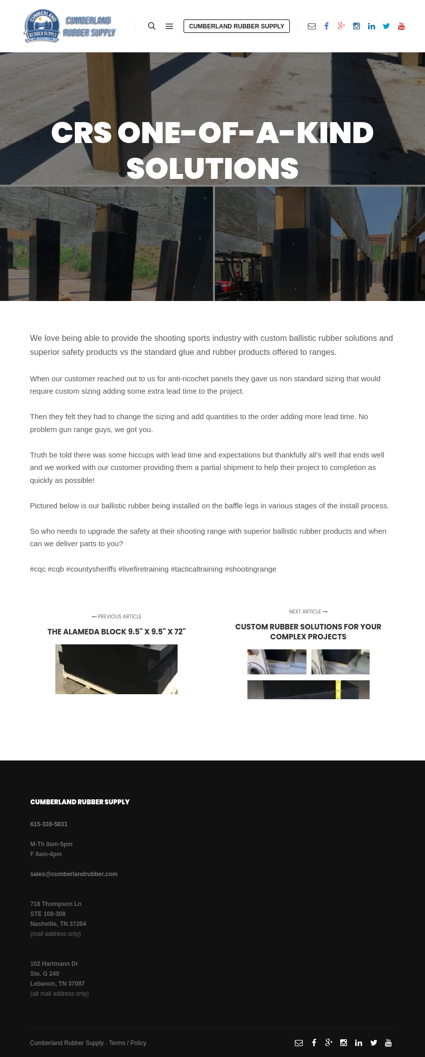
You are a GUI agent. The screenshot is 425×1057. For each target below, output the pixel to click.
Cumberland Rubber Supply (236, 26)
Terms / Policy (128, 1043)
